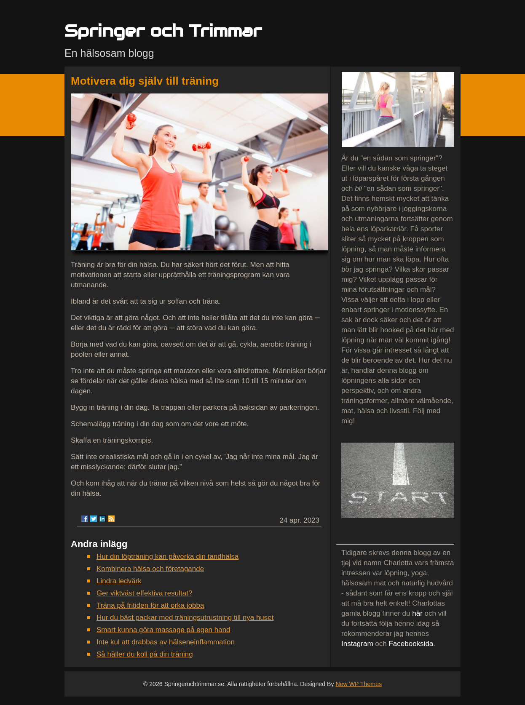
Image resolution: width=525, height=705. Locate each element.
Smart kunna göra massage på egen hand (163, 630)
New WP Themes (358, 684)
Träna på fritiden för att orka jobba (150, 605)
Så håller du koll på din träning (144, 654)
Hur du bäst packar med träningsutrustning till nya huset (185, 618)
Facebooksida (410, 644)
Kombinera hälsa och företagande (150, 569)
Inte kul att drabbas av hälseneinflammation (165, 642)
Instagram (357, 644)
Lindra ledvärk (119, 581)
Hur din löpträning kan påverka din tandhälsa (167, 557)
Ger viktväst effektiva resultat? (144, 593)
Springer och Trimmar (163, 30)
